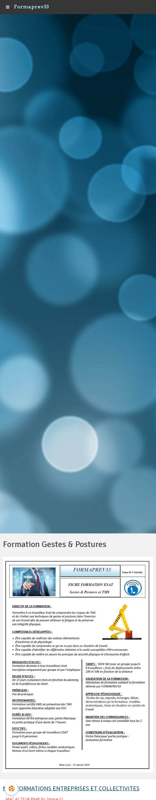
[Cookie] (11, 788)
